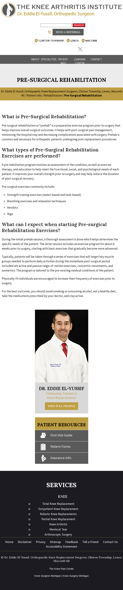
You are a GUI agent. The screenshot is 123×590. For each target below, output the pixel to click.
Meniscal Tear (58, 529)
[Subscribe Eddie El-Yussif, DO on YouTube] (70, 47)
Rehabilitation (53, 95)
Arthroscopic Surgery (58, 534)
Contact (96, 59)
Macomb (89, 40)
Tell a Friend (90, 542)
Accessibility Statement (61, 546)
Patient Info (63, 61)
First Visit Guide (56, 435)
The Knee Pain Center (61, 568)
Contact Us (110, 542)
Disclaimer (25, 542)
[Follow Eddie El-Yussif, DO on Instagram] (60, 47)
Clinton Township (49, 40)
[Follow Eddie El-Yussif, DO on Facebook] (51, 47)
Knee (62, 496)
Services (61, 485)
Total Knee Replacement (58, 504)
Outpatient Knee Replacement (58, 509)
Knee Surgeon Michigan (47, 575)
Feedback (71, 542)
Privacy (40, 542)
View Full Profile (61, 406)
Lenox (72, 40)
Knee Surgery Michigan (76, 575)
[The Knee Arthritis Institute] (61, 9)
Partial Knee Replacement (58, 519)
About (35, 59)
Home (24, 59)
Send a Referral (68, 32)
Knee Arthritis (58, 524)
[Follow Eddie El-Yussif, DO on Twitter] (80, 49)
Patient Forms (55, 447)
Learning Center (80, 61)
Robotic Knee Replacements (58, 514)
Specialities (48, 59)
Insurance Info (55, 458)
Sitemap (55, 542)
